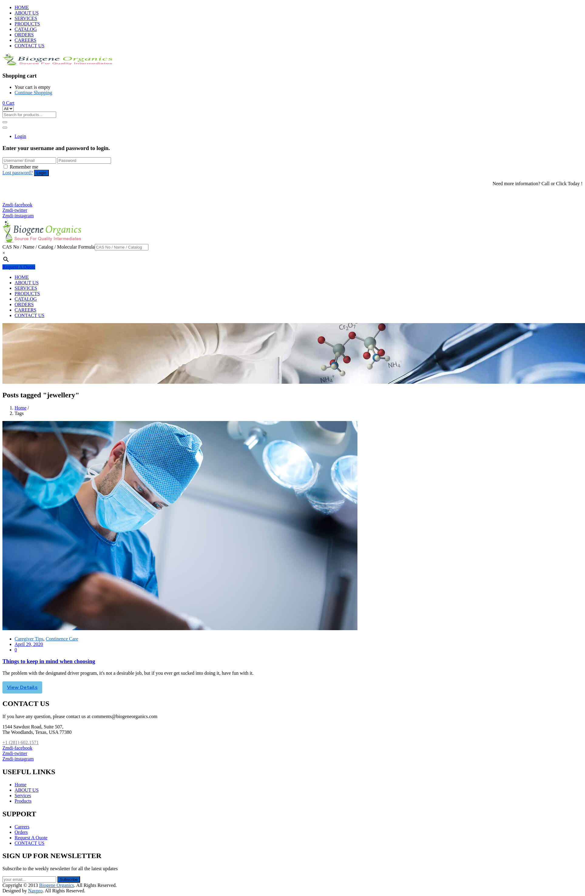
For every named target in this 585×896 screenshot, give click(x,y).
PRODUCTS (27, 23)
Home (20, 407)
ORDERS (24, 34)
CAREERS (25, 40)
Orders (21, 832)
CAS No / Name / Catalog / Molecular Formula (48, 246)
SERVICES (26, 18)
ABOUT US (27, 12)
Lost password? (17, 172)
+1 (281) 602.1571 (23, 193)
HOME (22, 7)
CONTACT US (29, 45)
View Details (22, 687)
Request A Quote (18, 266)
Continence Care (62, 638)
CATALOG (26, 29)
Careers (22, 826)
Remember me (24, 166)
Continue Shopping (33, 92)
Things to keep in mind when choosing (48, 661)
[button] (8, 102)
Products (23, 801)
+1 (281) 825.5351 (23, 199)
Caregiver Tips (29, 638)
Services (23, 795)
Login (20, 136)
